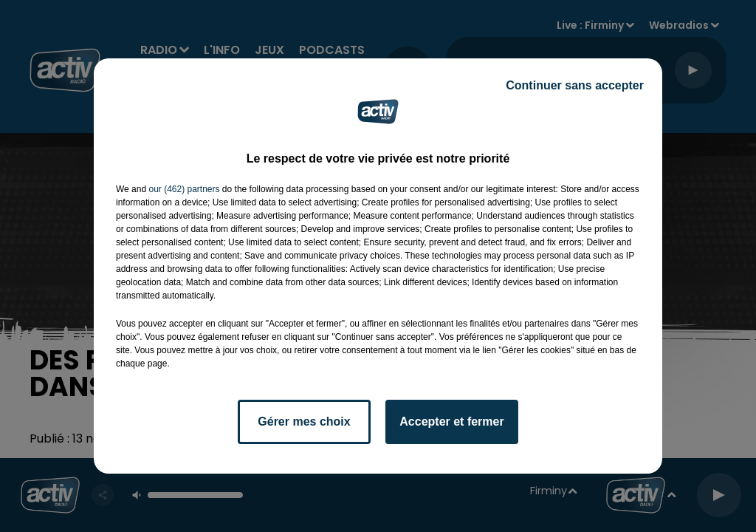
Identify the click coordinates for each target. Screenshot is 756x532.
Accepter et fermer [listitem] (451, 421)
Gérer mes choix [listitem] (304, 421)
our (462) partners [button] (183, 189)
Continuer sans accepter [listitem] (575, 85)
